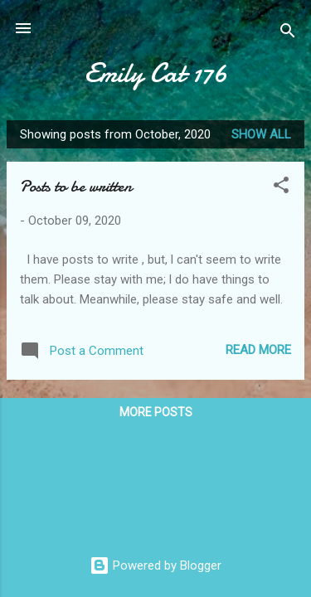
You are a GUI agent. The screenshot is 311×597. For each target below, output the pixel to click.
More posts (155, 412)
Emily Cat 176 (156, 73)
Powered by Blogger (155, 565)
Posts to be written (76, 186)
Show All (261, 134)
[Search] (288, 33)
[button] (281, 188)
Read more (258, 349)
